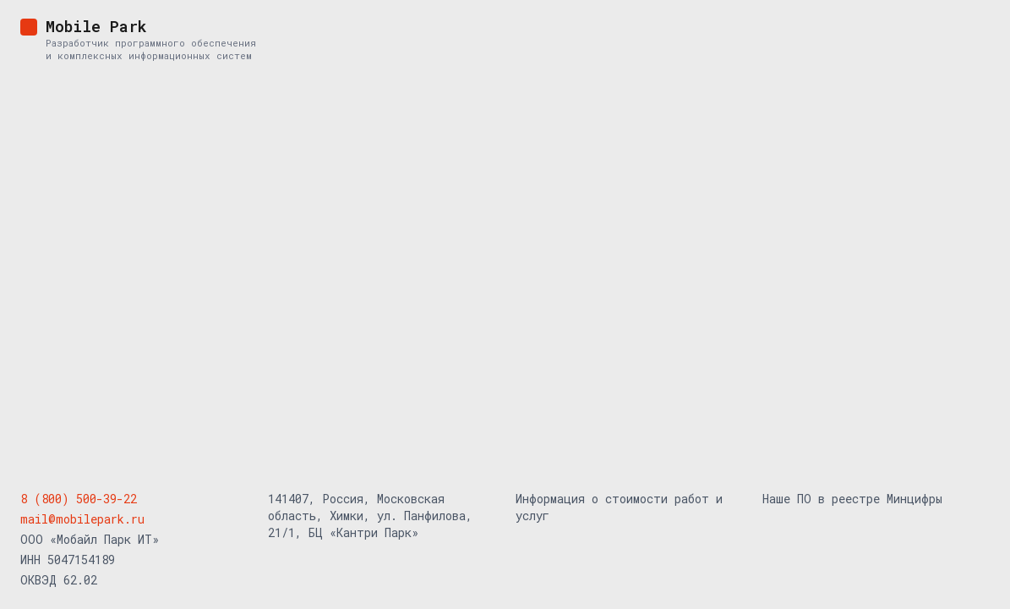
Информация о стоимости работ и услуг (619, 507)
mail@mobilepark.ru (82, 519)
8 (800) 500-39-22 (78, 499)
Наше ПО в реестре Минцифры (852, 499)
